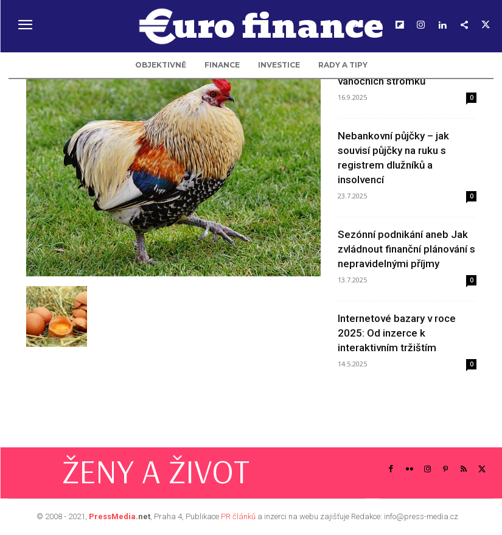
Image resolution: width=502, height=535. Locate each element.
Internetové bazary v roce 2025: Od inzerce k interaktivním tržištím (397, 333)
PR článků (238, 516)
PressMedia (112, 516)
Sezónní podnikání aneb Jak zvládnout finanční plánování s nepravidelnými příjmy (406, 249)
